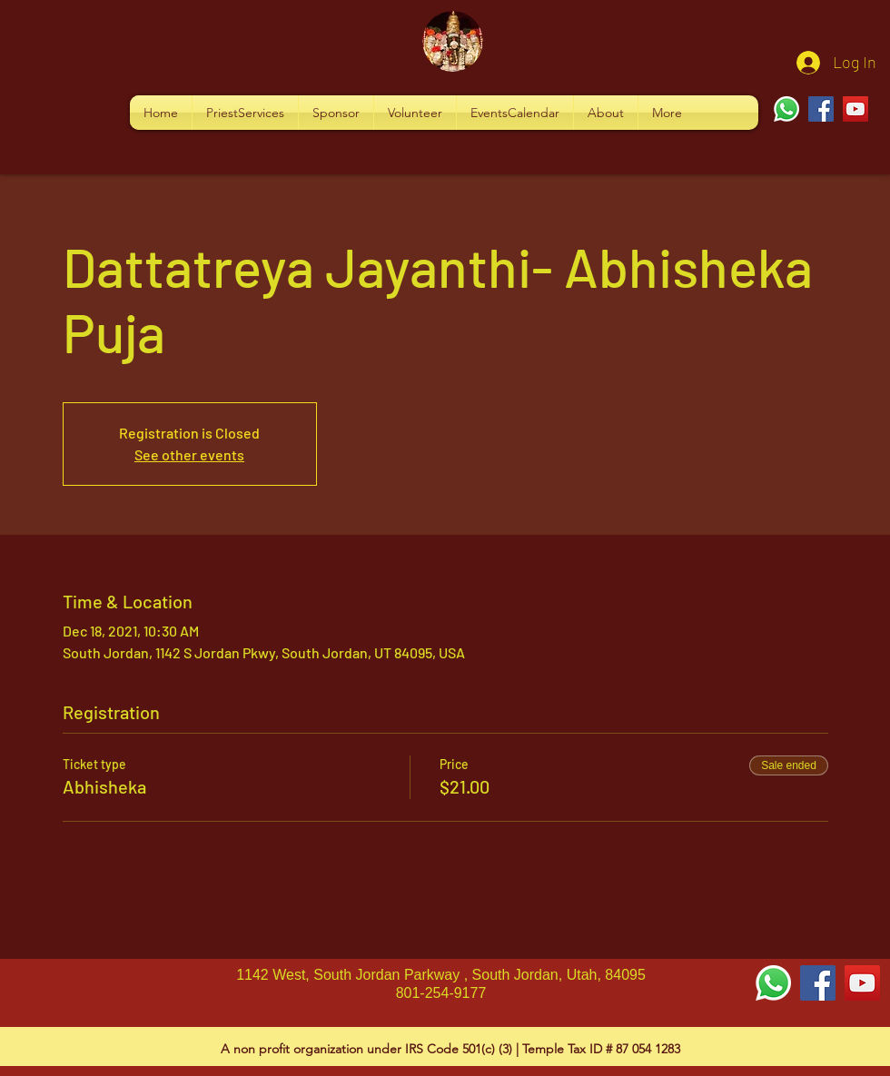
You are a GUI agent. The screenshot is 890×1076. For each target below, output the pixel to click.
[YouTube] (855, 109)
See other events (189, 454)
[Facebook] (821, 109)
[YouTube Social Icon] (862, 983)
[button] (245, 112)
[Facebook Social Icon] (818, 983)
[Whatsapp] (786, 109)
